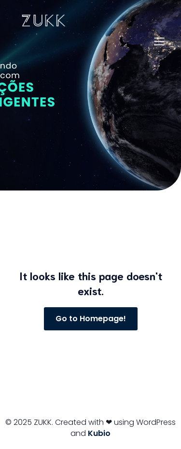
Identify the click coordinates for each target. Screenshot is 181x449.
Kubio (99, 433)
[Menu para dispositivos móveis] (159, 41)
